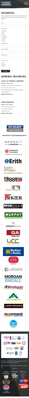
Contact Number (5, 49)
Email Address (4, 55)
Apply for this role (6, 94)
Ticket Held (4, 28)
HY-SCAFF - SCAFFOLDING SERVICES (9, 5)
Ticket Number (4, 43)
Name (2, 23)
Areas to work (4, 60)
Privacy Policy (14, 368)
